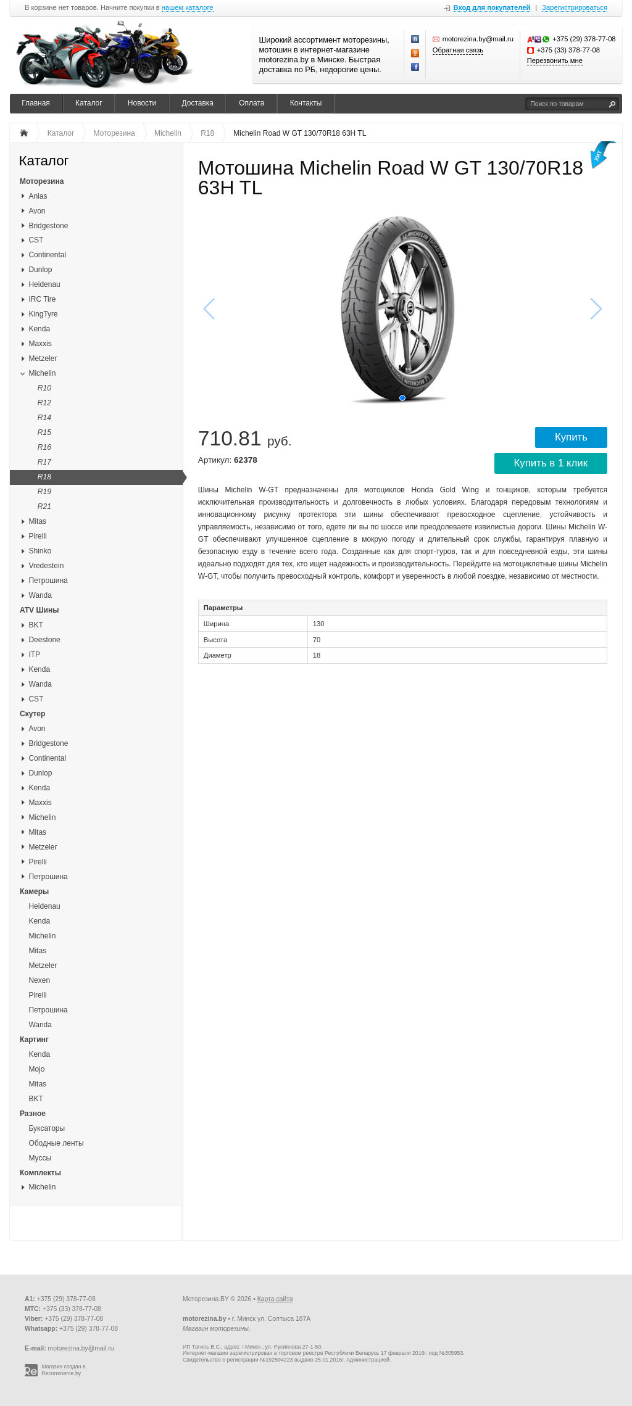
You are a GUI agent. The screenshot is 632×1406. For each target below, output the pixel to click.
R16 (44, 447)
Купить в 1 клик (551, 463)
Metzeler (42, 358)
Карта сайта (275, 1299)
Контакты (306, 103)
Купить (571, 437)
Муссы (39, 1158)
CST (35, 240)
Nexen (39, 980)
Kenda (39, 329)
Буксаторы (46, 1128)
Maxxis (39, 343)
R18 (44, 477)
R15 (44, 432)
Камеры (34, 891)
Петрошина (47, 580)
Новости (142, 103)
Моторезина (42, 181)
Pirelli (37, 536)
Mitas (37, 521)
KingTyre (42, 314)
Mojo (36, 1069)
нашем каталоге (188, 7)
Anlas (37, 196)
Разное (33, 1113)
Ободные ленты (55, 1143)
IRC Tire (42, 299)
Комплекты (40, 1172)
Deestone (44, 639)
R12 (44, 403)
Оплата (251, 103)
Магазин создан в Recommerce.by (63, 1369)
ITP (34, 654)
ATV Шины (39, 610)
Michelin (42, 373)
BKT (35, 625)
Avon (36, 211)
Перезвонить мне (555, 60)
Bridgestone (48, 225)
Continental (47, 254)
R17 (44, 462)
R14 (44, 417)
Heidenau (44, 284)
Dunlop (40, 269)
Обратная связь (458, 50)
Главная (36, 103)
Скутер (32, 713)
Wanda (40, 595)
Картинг (34, 1039)
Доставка (197, 103)
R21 (44, 506)
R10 (44, 388)
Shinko (39, 551)
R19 (44, 491)
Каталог (88, 103)
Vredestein (46, 565)
